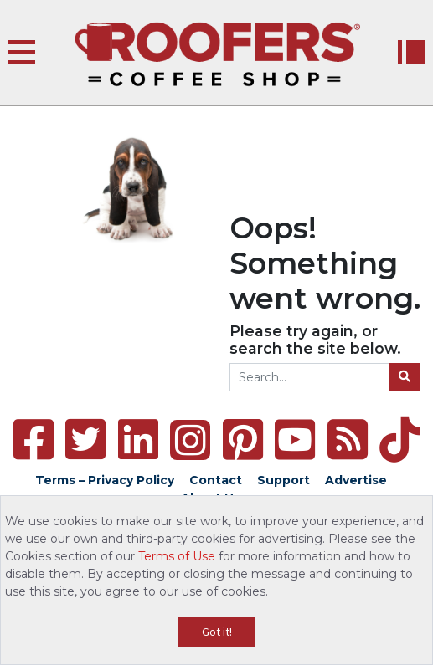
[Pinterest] (243, 440)
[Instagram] (190, 440)
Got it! (217, 631)
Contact (215, 480)
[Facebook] (33, 440)
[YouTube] (295, 440)
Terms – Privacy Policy (104, 480)
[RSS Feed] (347, 440)
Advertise (356, 480)
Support (283, 480)
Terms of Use (176, 556)
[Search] (404, 377)
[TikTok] (399, 440)
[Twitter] (85, 440)
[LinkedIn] (138, 440)
